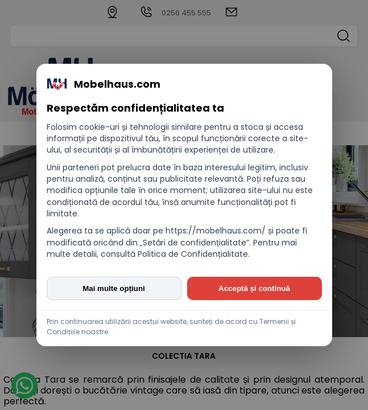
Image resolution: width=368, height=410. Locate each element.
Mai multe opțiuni (113, 288)
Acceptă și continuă (254, 288)
